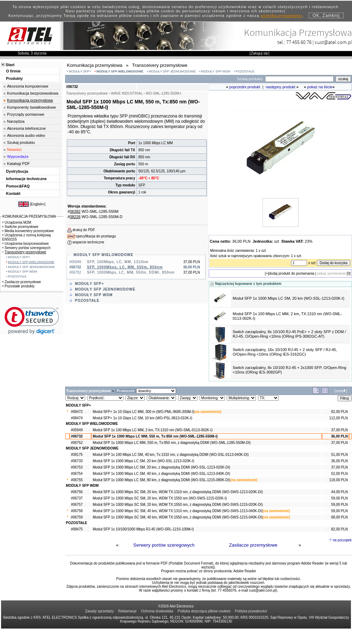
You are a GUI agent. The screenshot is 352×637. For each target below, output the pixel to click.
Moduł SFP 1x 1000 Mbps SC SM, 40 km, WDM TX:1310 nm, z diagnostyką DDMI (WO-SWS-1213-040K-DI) (178, 511)
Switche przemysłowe (20, 227)
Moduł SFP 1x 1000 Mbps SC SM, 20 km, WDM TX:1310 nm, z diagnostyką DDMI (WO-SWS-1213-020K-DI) (178, 492)
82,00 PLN (339, 412)
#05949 (76, 430)
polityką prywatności (281, 15)
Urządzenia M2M (16, 222)
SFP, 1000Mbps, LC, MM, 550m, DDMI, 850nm (131, 272)
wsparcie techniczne (88, 242)
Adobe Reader (244, 571)
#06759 (76, 517)
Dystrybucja (17, 171)
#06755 (76, 480)
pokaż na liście (320, 87)
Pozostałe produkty (18, 286)
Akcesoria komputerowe (27, 86)
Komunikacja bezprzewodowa (32, 93)
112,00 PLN (338, 418)
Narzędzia (16, 121)
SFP (141, 185)
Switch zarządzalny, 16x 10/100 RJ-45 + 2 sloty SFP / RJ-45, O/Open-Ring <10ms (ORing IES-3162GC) (285, 352)
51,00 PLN (339, 455)
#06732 (76, 436)
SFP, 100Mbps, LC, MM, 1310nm (118, 262)
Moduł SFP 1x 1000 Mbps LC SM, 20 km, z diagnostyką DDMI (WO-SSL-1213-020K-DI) (161, 467)
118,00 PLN (338, 480)
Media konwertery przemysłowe (28, 231)
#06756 (76, 492)
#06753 (76, 467)
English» (37, 204)
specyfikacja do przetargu (96, 236)
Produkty (14, 78)
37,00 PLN (339, 430)
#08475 (76, 529)
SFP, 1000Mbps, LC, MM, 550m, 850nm (125, 267)
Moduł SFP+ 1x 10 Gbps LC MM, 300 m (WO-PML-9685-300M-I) (143, 412)
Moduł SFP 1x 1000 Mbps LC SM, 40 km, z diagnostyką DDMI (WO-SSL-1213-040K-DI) (161, 474)
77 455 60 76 (299, 42)
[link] (32, 320)
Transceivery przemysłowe (24, 252)
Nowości (14, 149)
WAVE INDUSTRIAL (127, 93)
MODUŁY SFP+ (80, 71)
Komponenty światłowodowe (31, 107)
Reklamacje (127, 611)
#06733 (76, 461)
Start (10, 65)
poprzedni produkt (244, 87)
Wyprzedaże (18, 156)
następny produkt (280, 87)
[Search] (299, 79)
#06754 (76, 474)
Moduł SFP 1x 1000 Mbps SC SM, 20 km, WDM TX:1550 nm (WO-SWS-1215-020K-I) (160, 498)
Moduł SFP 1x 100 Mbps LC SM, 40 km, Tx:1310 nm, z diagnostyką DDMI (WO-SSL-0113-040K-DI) (171, 455)
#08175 (76, 455)
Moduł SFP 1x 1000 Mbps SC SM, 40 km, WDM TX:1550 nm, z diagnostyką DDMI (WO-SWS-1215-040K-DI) (178, 517)
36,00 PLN (339, 436)
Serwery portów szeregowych (164, 545)
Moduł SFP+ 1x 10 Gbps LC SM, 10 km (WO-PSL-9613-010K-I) (142, 418)
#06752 (76, 443)
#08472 (76, 412)
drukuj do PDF (84, 230)
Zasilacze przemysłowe (253, 545)
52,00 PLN (339, 474)
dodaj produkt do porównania (291, 273)
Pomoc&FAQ (18, 186)
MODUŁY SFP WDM (215, 71)
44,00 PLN (339, 492)
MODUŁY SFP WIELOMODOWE (119, 71)
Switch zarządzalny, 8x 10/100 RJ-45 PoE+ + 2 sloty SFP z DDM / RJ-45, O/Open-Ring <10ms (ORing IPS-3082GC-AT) (289, 334)
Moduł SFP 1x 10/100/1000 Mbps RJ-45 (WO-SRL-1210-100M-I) (143, 529)
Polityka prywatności (251, 611)
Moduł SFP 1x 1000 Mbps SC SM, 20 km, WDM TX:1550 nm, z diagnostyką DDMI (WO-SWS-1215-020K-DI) (178, 505)
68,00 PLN (339, 517)
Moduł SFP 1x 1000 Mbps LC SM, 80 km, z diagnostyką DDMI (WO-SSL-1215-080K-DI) (161, 480)
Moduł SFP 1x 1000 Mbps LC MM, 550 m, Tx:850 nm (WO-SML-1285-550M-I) (155, 436)
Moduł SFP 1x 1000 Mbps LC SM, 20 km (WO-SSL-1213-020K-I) (288, 298)
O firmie (13, 71)
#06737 (76, 498)
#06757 (76, 505)
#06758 (76, 511)
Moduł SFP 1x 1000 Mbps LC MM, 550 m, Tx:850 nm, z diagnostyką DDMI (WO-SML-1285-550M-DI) (172, 443)
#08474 (76, 418)
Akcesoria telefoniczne (26, 128)
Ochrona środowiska (157, 611)
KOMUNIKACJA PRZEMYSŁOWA (29, 216)
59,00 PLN (339, 498)
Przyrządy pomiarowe (25, 114)
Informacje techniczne (26, 179)
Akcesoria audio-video (26, 135)
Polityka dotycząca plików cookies (204, 611)
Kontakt (13, 193)
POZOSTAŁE (244, 71)
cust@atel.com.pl (333, 42)
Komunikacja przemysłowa (30, 100)
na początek (342, 540)
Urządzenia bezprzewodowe (25, 244)
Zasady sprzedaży (99, 611)
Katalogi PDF (18, 163)
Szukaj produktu (21, 142)
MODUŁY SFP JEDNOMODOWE (172, 71)
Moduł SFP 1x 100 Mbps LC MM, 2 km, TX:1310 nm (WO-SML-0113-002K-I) (152, 430)
